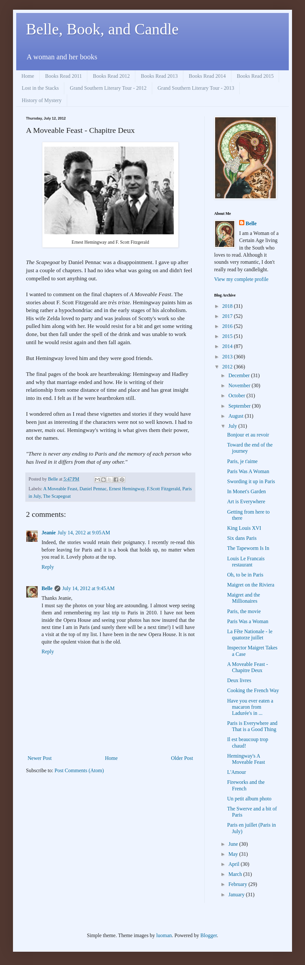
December (239, 375)
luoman (164, 935)
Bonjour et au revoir (248, 434)
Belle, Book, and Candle (102, 29)
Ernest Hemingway (127, 488)
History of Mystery (42, 100)
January (237, 894)
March (235, 874)
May (233, 854)
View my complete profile (241, 279)
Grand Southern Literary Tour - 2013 (196, 88)
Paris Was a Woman (247, 621)
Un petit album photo (249, 798)
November (240, 385)
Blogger (209, 935)
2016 (228, 326)
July (233, 426)
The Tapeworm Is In (248, 548)
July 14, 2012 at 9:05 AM (84, 532)
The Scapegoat (57, 496)
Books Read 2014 (207, 76)
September (240, 406)
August (236, 416)
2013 (228, 356)
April (234, 864)
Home (27, 76)
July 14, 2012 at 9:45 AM (88, 588)
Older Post (182, 758)
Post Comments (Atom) (79, 770)
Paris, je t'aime (242, 461)
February (238, 884)
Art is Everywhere (246, 501)
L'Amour (236, 772)
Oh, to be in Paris (245, 574)
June (233, 844)
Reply (48, 567)
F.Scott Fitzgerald (163, 488)
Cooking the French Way (253, 690)
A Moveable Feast (60, 488)
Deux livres (239, 680)
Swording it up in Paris (251, 481)
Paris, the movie (244, 611)
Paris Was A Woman (248, 471)
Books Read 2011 (63, 76)
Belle (47, 588)
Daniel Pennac (93, 488)
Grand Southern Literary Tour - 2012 (108, 88)
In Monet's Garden (246, 491)
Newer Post (40, 758)
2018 (228, 306)
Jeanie (49, 532)
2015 (228, 336)
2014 (228, 346)
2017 (228, 316)
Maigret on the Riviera (250, 584)
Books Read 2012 (111, 76)
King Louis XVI (244, 528)
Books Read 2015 (255, 76)
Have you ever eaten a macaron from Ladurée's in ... (250, 707)
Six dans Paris (242, 538)
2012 (228, 366)
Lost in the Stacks (40, 88)
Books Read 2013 (159, 76)
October (237, 395)
